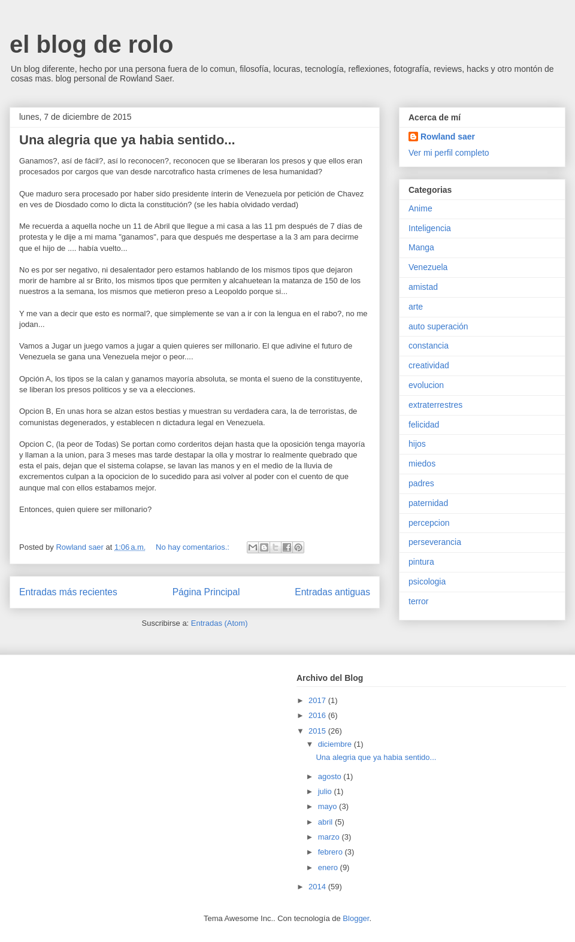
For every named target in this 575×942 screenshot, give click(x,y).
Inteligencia (429, 228)
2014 (318, 886)
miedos (421, 463)
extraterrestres (435, 405)
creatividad (428, 365)
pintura (421, 562)
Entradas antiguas (332, 592)
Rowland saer (447, 136)
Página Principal (206, 592)
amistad (423, 287)
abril (326, 821)
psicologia (427, 581)
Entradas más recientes (68, 592)
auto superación (438, 326)
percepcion (429, 523)
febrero (331, 851)
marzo (330, 836)
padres (421, 483)
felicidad (423, 424)
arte (415, 306)
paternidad (428, 503)
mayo (328, 806)
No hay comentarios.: (193, 547)
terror (418, 601)
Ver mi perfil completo (448, 152)
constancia (428, 345)
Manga (421, 247)
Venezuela (427, 267)
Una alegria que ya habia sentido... (127, 139)
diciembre (336, 744)
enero (329, 867)
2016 (318, 715)
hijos (417, 444)
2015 (318, 730)
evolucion (426, 385)
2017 (318, 700)
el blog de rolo (91, 44)
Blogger (356, 918)
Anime (420, 208)
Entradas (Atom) (219, 623)
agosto (331, 776)
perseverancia (434, 542)
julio (326, 791)
